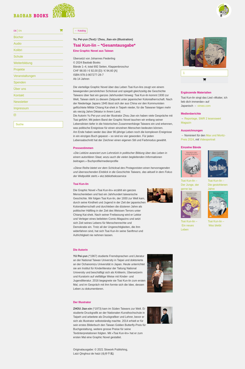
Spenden (20, 88)
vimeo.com (203, 111)
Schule (18, 62)
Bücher (18, 43)
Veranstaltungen (25, 82)
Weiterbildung (23, 69)
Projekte (19, 75)
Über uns (20, 95)
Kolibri (18, 56)
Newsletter (21, 108)
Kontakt (19, 101)
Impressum (21, 114)
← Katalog (80, 36)
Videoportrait (207, 145)
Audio (17, 49)
